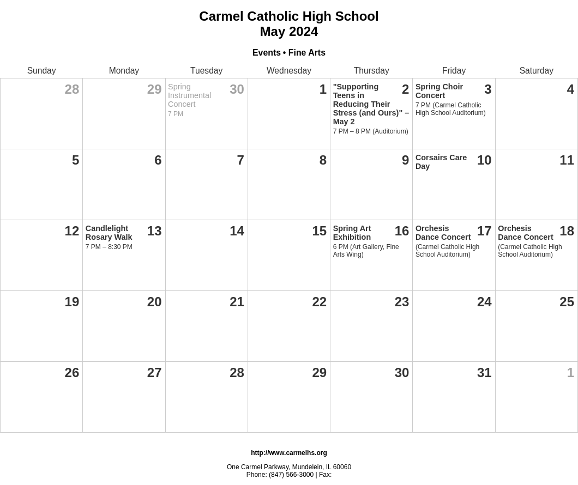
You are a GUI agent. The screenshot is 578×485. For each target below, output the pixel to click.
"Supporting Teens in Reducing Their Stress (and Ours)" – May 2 (371, 104)
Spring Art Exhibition (352, 232)
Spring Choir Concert (439, 91)
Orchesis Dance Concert (443, 232)
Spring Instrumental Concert (189, 95)
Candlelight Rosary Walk (109, 232)
